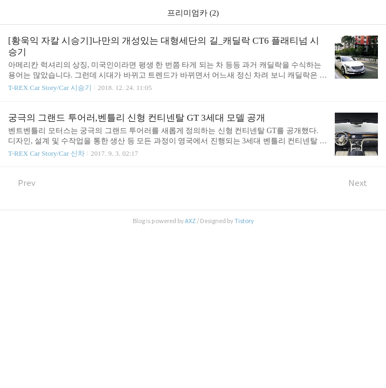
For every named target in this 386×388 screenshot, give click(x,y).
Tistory (244, 221)
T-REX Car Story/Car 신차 (46, 153)
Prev (22, 183)
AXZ (190, 221)
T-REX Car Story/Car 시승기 (50, 88)
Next (363, 183)
